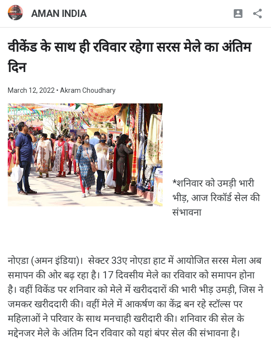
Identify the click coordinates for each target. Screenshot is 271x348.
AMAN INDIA (59, 13)
